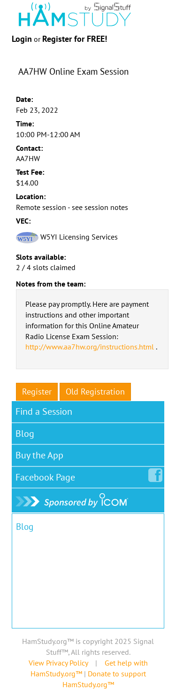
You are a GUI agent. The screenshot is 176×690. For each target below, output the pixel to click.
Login (22, 38)
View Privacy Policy (58, 662)
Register (37, 391)
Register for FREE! (74, 38)
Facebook (47, 475)
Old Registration (95, 391)
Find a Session (43, 411)
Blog (24, 433)
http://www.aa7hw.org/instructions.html (89, 346)
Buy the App (39, 455)
